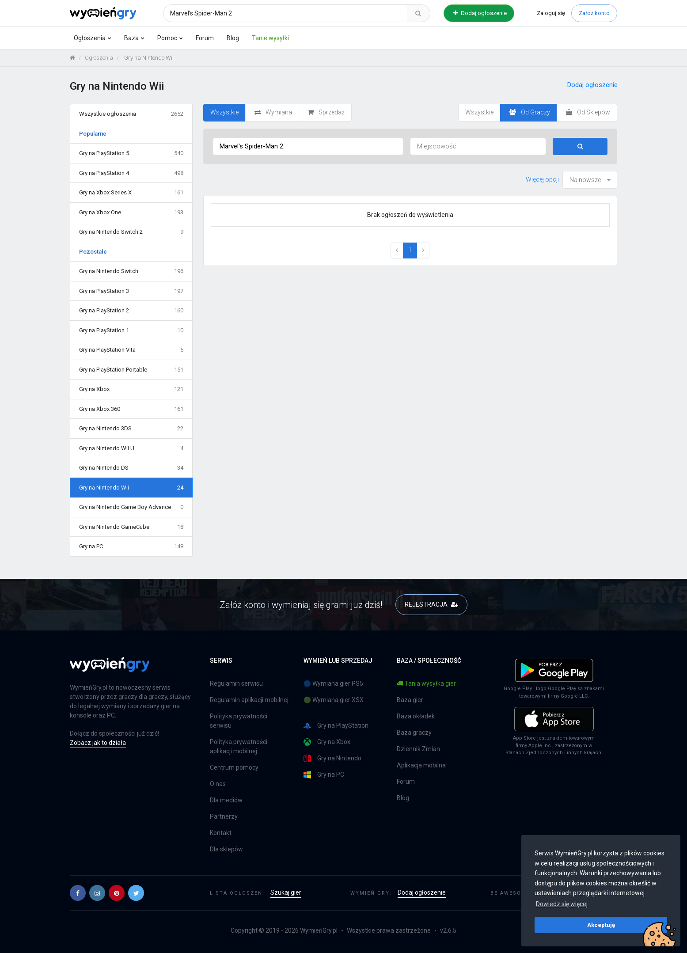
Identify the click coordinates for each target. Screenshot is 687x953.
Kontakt (221, 832)
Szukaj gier (285, 892)
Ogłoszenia (90, 38)
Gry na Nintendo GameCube (131, 527)
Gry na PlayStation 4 (131, 173)
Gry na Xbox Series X (131, 192)
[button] (78, 893)
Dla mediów (226, 800)
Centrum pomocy (234, 767)
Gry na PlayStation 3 (131, 291)
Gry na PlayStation (336, 725)
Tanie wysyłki (270, 38)
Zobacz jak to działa (98, 742)
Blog (233, 38)
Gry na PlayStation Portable (131, 369)
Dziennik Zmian (418, 748)
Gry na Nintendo (332, 758)
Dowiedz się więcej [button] (562, 903)
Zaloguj (551, 13)
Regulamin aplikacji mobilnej (249, 699)
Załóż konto (594, 13)
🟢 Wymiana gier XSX (334, 699)
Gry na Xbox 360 (131, 409)
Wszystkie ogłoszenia (131, 114)
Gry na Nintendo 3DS (131, 428)
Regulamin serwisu (236, 683)
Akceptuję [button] (601, 924)
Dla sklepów (226, 849)
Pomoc (167, 38)
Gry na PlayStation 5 (131, 153)
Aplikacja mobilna (421, 765)
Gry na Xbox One (131, 212)
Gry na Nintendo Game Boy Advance (131, 507)
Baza (131, 38)
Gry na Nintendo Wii (131, 487)
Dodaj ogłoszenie (480, 13)
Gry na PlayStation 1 (131, 330)
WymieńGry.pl (319, 930)
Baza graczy (414, 732)
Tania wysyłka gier (426, 683)
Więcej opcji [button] (542, 179)
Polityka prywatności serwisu (238, 721)
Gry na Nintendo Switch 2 (131, 232)
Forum (205, 38)
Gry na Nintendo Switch (131, 271)
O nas (218, 783)
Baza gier (410, 699)
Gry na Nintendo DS (131, 467)
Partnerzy (224, 816)
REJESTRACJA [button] (431, 604)
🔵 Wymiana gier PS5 (333, 683)
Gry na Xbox (131, 389)
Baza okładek (416, 716)
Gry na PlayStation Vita (131, 350)
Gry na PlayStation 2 (131, 310)
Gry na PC (131, 546)
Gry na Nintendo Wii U (131, 448)
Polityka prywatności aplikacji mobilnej (238, 746)
